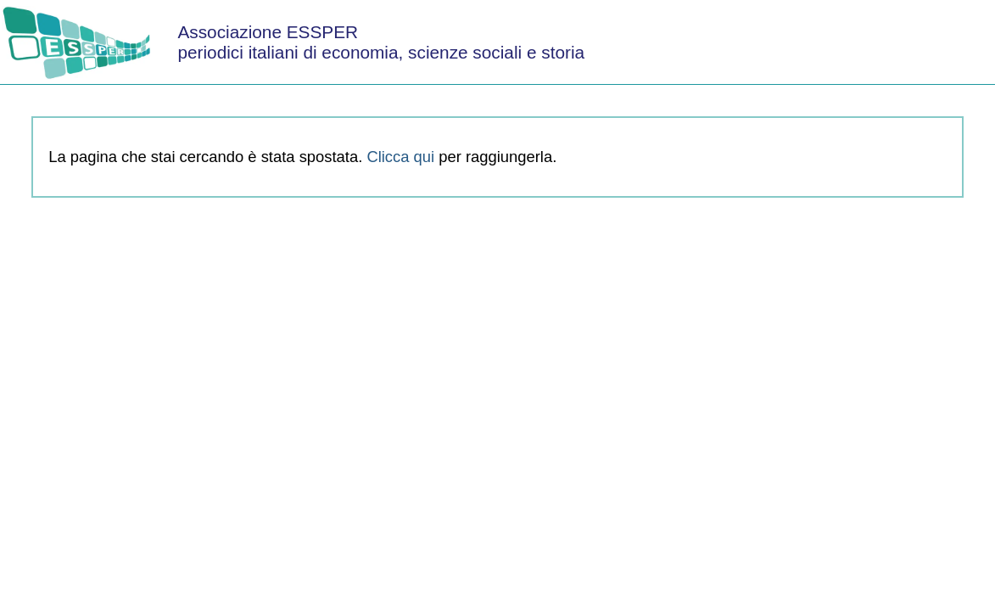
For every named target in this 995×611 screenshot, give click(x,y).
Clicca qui (400, 156)
